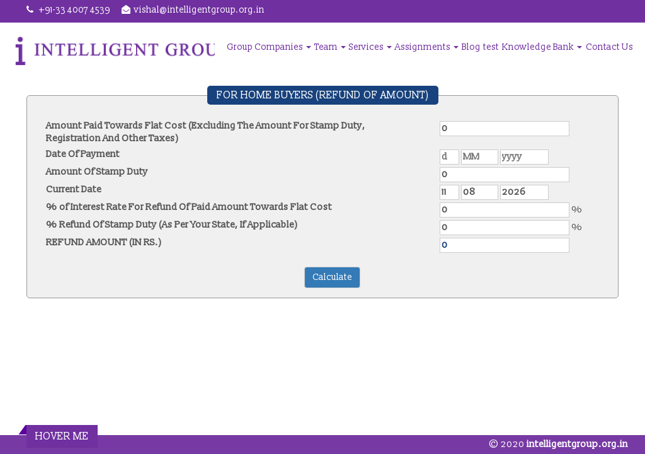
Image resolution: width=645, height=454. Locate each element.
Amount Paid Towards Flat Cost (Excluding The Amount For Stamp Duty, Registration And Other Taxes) (205, 132)
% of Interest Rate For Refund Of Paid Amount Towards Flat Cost (189, 207)
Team (330, 47)
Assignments (427, 47)
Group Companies (269, 47)
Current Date (73, 189)
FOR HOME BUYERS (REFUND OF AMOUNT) (323, 95)
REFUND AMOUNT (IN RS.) (104, 242)
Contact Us (609, 47)
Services (370, 47)
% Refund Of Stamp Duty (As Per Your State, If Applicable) (172, 225)
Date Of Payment (83, 154)
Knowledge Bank (542, 47)
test (491, 47)
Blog (471, 47)
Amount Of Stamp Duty (97, 172)
